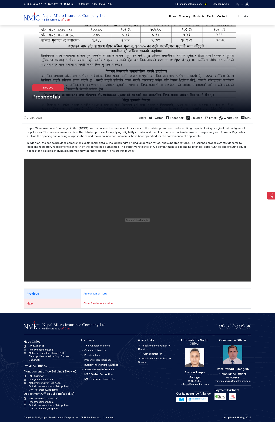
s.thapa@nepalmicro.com (194, 384)
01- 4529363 (36, 376)
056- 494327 (34, 4)
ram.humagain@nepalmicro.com (232, 381)
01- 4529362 (51, 4)
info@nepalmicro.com (41, 349)
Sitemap (109, 417)
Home (172, 16)
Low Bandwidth (221, 4)
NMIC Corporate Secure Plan (99, 379)
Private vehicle (92, 355)
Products (198, 16)
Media (210, 16)
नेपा (246, 16)
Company (184, 16)
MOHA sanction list (152, 353)
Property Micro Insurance (98, 359)
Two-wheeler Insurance (97, 345)
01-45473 (51, 398)
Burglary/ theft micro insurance (101, 364)
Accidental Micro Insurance (99, 369)
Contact (222, 16)
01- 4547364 (66, 4)
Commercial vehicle (95, 350)
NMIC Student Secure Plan (98, 374)
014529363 (194, 381)
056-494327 (36, 346)
